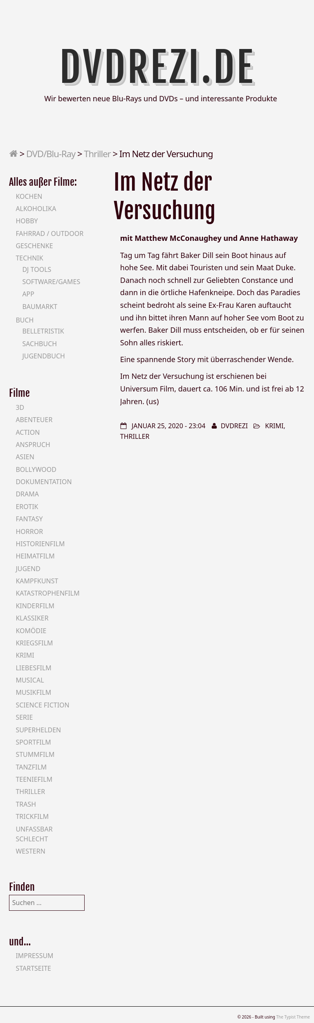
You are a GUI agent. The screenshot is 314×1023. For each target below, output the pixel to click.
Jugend (28, 568)
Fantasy (29, 518)
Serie (24, 717)
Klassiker (32, 618)
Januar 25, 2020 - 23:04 (168, 425)
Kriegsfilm (34, 642)
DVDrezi (234, 425)
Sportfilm (33, 742)
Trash (26, 804)
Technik (29, 258)
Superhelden (38, 729)
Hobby (27, 220)
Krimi (274, 425)
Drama (27, 493)
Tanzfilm (31, 767)
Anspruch (33, 444)
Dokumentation (44, 481)
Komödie (31, 630)
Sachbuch (39, 343)
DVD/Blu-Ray (50, 153)
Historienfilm (40, 543)
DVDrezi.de (157, 67)
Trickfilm (32, 816)
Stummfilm (35, 754)
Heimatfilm (35, 556)
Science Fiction (42, 705)
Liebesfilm (33, 667)
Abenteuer (34, 419)
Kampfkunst (37, 580)
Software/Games (51, 281)
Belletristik (43, 331)
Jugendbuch (43, 355)
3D (20, 407)
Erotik (27, 506)
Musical (30, 680)
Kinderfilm (35, 605)
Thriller (97, 153)
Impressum (34, 955)
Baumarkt (39, 306)
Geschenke (34, 245)
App (28, 293)
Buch (25, 320)
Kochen (29, 196)
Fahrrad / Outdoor (49, 233)
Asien (25, 456)
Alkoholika (36, 208)
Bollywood (36, 469)
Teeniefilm (34, 779)
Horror (29, 531)
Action (28, 432)
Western (30, 851)
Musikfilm (33, 692)
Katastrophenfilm (47, 593)
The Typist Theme (293, 1017)
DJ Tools (36, 269)
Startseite (33, 968)
